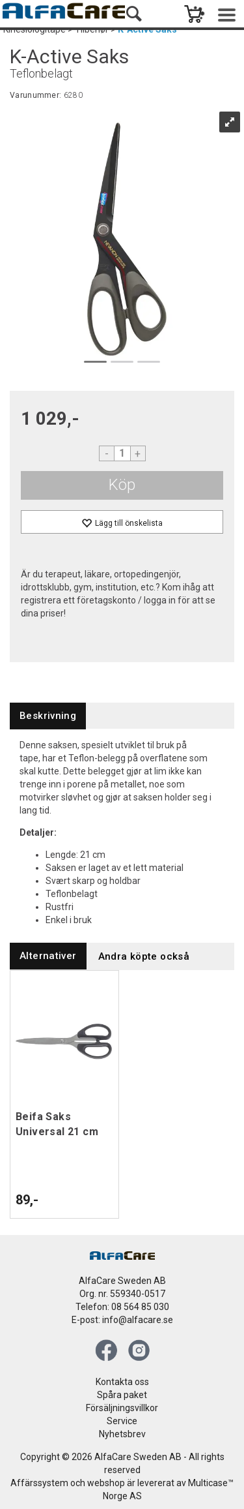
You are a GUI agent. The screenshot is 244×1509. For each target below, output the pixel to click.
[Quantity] (122, 453)
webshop (106, 1483)
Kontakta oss (122, 1382)
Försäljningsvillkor (122, 1408)
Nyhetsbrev (122, 1434)
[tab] (48, 716)
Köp (122, 485)
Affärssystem (39, 1483)
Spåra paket (122, 1395)
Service (122, 1421)
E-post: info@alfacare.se (122, 1320)
